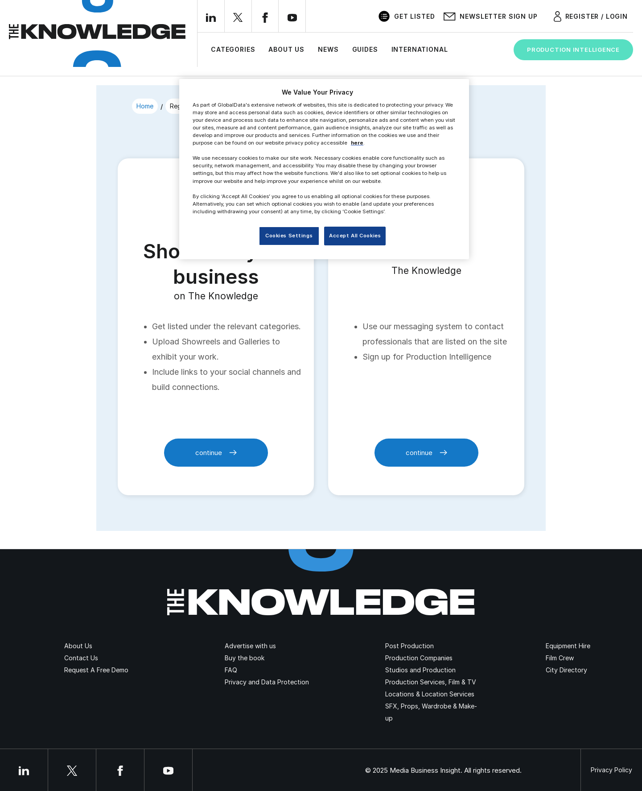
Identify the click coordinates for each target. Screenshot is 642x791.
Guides (365, 49)
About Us (286, 49)
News (328, 49)
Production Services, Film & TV (430, 682)
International (419, 49)
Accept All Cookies (355, 235)
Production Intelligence (573, 49)
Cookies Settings (289, 235)
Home (144, 106)
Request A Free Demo (96, 670)
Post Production (409, 646)
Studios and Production (420, 670)
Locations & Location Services (429, 694)
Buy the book (244, 658)
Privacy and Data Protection (267, 682)
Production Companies (419, 658)
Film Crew (560, 658)
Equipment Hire (568, 646)
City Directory (566, 670)
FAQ (231, 670)
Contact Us (81, 658)
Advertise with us (250, 646)
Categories (233, 49)
